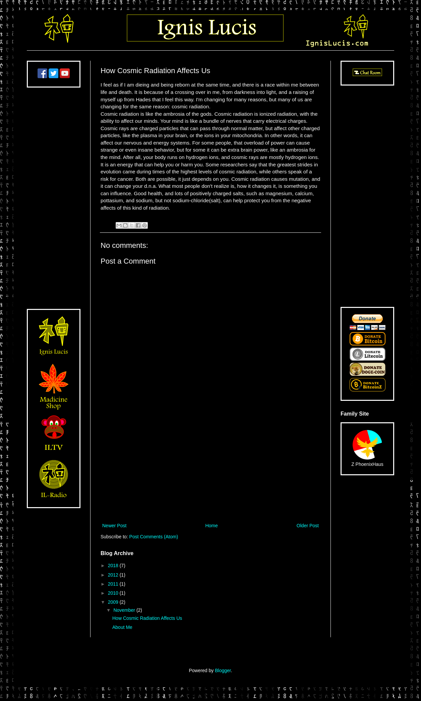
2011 (114, 584)
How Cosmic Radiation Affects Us (147, 618)
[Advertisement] (210, 466)
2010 (114, 593)
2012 (114, 575)
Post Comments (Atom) (153, 536)
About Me (122, 627)
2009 (114, 602)
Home (211, 525)
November (124, 610)
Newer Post (114, 525)
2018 (114, 565)
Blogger (223, 670)
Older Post (308, 525)
